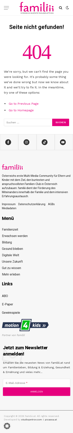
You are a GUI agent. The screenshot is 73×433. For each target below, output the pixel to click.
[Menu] (6, 7)
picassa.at (51, 419)
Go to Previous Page (24, 103)
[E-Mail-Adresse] (36, 383)
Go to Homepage (21, 110)
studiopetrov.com (31, 419)
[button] (7, 426)
